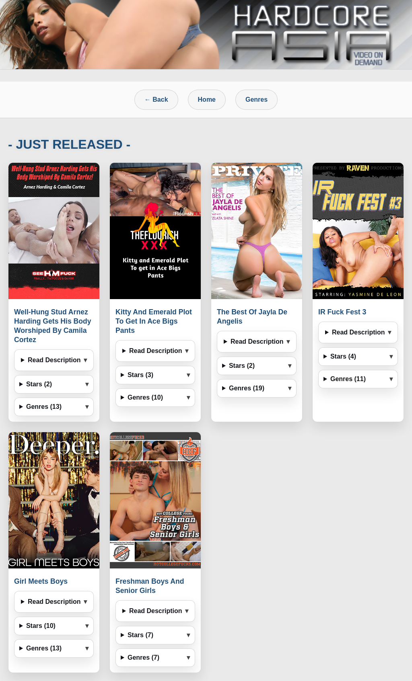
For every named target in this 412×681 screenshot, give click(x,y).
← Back (156, 99)
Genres (256, 99)
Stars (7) (140, 635)
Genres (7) (143, 657)
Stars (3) (140, 374)
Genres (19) (246, 388)
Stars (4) (343, 356)
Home (207, 99)
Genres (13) (44, 406)
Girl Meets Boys (41, 581)
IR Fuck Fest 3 (342, 312)
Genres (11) (348, 378)
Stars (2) (39, 384)
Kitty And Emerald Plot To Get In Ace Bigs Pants (153, 321)
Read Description (54, 360)
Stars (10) (41, 625)
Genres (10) (145, 397)
